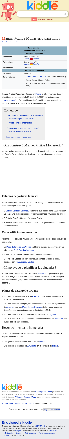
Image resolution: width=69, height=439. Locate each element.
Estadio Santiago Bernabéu (36, 77)
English (50, 19)
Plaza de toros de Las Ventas (18, 247)
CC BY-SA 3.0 (39, 426)
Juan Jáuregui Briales (25, 262)
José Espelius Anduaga (24, 250)
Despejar (60, 14)
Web (34, 19)
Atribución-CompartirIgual (25, 397)
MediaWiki (53, 431)
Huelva (55, 346)
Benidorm (59, 319)
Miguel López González (32, 307)
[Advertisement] (34, 28)
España (36, 59)
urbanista (42, 273)
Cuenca (35, 296)
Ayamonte (31, 346)
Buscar (65, 13)
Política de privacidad (47, 433)
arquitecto (6, 100)
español (14, 100)
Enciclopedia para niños (10, 42)
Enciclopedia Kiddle (43, 392)
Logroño (52, 314)
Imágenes (41, 19)
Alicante (9, 307)
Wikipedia (18, 431)
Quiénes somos (30, 433)
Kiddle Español (7, 433)
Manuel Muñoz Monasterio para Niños (18, 404)
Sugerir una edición (52, 410)
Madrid (26, 59)
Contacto (5, 435)
